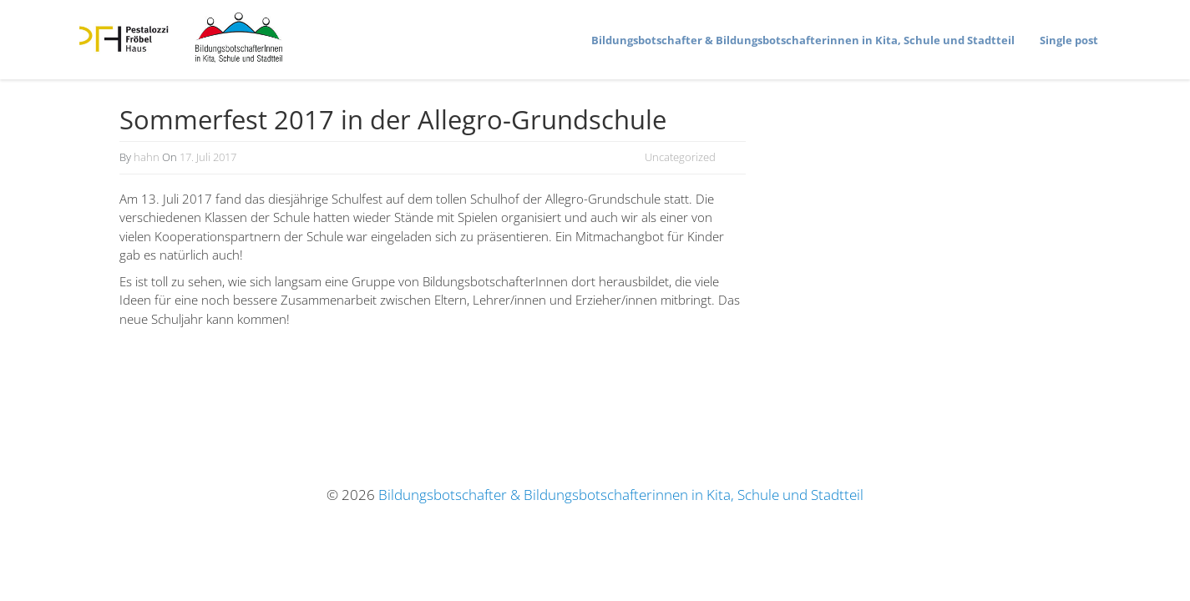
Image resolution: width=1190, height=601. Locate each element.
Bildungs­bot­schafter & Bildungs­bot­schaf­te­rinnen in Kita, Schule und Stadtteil (803, 40)
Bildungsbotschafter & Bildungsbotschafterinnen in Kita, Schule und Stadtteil (620, 494)
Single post (1069, 40)
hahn (147, 156)
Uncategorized (680, 156)
